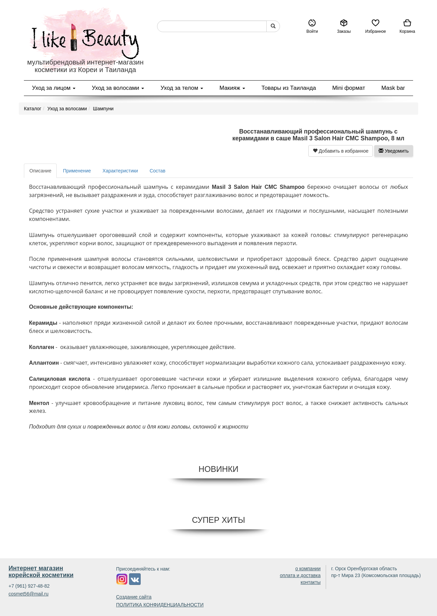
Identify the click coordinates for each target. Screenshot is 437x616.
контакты (310, 582)
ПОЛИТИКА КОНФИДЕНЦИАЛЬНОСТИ (159, 604)
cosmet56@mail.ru (28, 594)
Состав (157, 170)
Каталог (32, 108)
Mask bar (393, 88)
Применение (77, 170)
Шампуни (103, 108)
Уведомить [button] (394, 151)
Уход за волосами (118, 88)
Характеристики (120, 170)
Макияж (232, 88)
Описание (40, 170)
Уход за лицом (53, 88)
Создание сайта (134, 597)
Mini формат (348, 88)
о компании (308, 568)
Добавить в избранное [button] (341, 151)
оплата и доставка (300, 575)
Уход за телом (181, 88)
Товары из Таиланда (289, 88)
